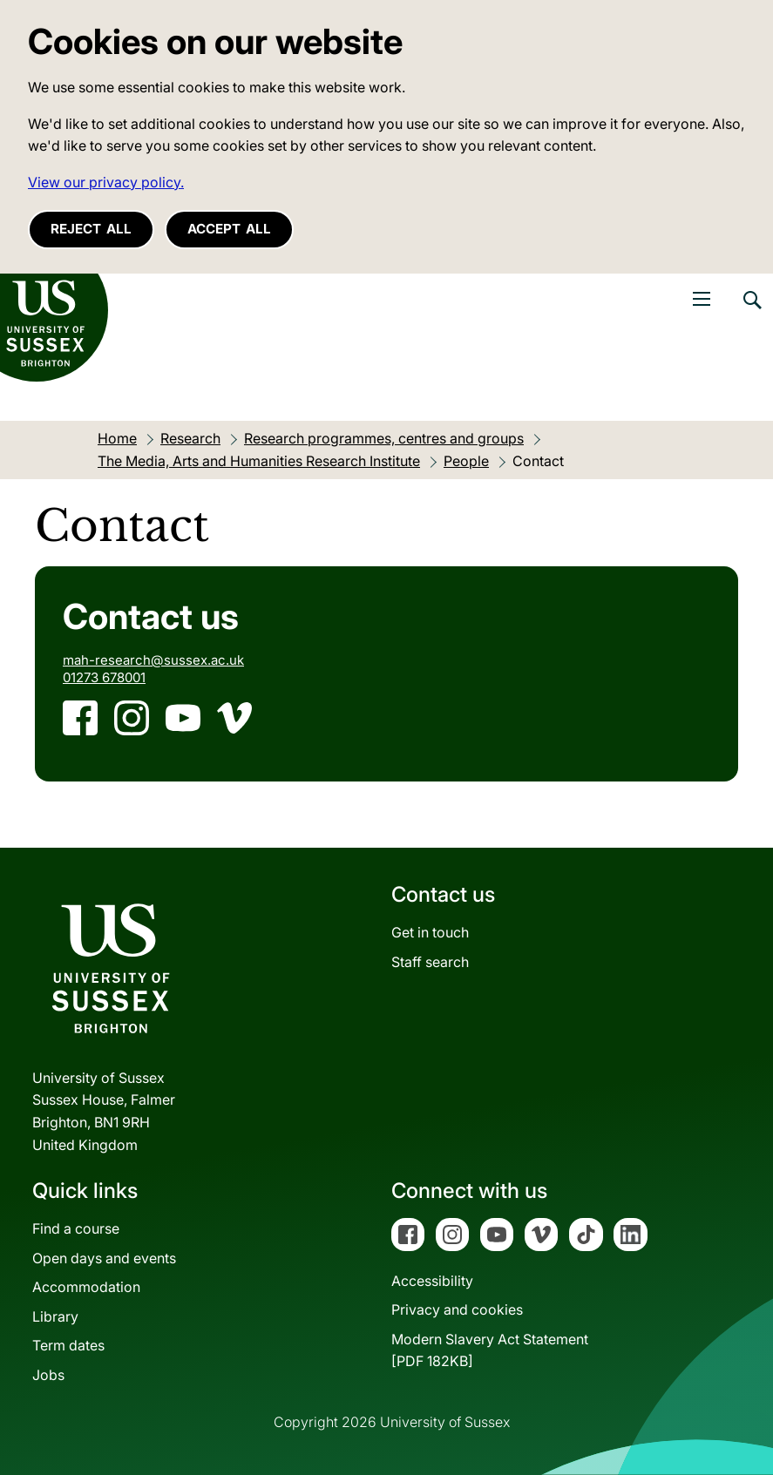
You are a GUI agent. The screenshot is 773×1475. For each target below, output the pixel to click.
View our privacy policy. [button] (106, 182)
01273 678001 (104, 677)
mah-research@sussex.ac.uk (153, 660)
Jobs (48, 1375)
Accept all (229, 228)
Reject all (91, 228)
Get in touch (430, 932)
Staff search (430, 962)
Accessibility (432, 1280)
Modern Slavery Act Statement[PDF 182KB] (489, 1350)
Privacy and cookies (457, 1309)
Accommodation (86, 1287)
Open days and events (104, 1258)
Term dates (68, 1345)
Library (55, 1316)
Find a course (75, 1228)
